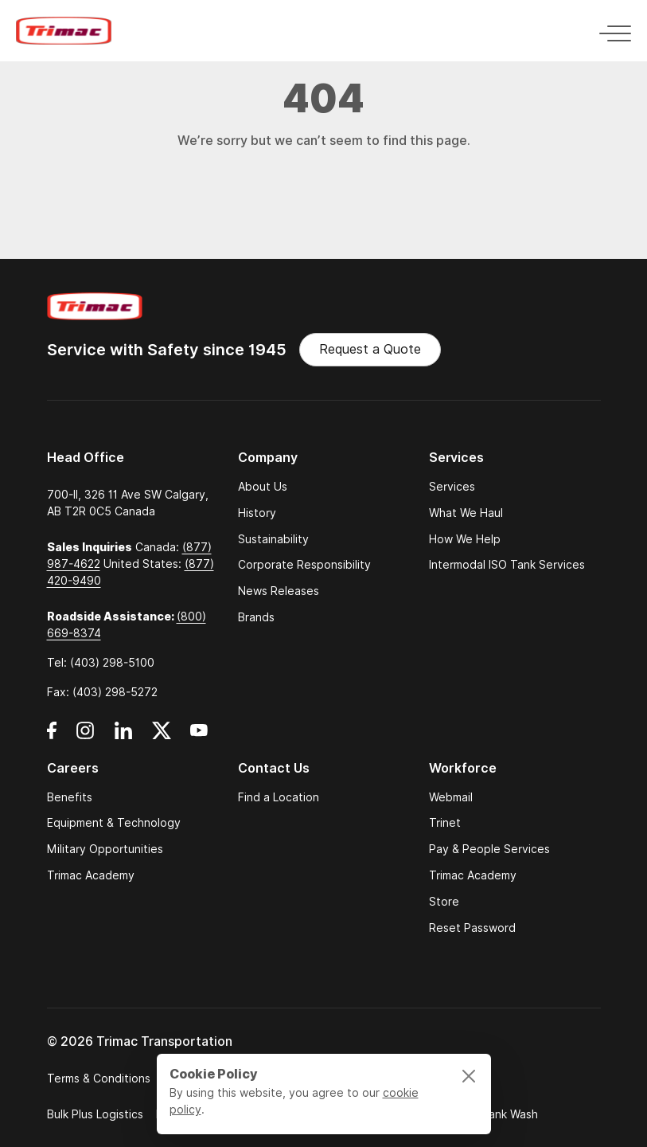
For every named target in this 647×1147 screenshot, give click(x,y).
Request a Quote (370, 349)
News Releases (278, 591)
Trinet (445, 823)
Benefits (69, 797)
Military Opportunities (105, 849)
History (257, 513)
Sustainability (273, 539)
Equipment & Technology (114, 823)
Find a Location (278, 797)
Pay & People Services (489, 849)
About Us (262, 487)
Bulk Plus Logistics (95, 1114)
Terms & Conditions (98, 1078)
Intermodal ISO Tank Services (507, 565)
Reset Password (472, 928)
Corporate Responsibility (304, 565)
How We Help (465, 539)
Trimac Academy (90, 876)
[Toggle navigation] (610, 31)
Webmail (451, 797)
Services (452, 487)
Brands (256, 617)
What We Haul (466, 513)
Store (444, 902)
